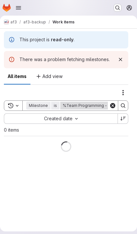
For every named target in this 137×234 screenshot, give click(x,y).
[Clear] (113, 106)
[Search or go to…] (117, 8)
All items (17, 76)
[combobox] (61, 118)
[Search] (123, 105)
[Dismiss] (120, 59)
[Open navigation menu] (18, 8)
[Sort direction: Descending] (123, 118)
